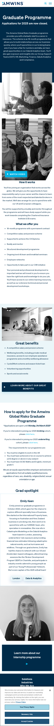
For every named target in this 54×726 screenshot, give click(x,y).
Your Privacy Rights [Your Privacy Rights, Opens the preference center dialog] (27, 707)
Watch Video (17, 174)
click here (30, 434)
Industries (27, 682)
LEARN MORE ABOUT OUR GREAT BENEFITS (28, 387)
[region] (27, 706)
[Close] (50, 690)
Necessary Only (27, 714)
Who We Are (27, 685)
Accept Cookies (27, 721)
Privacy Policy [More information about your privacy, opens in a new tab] (21, 702)
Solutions (27, 679)
